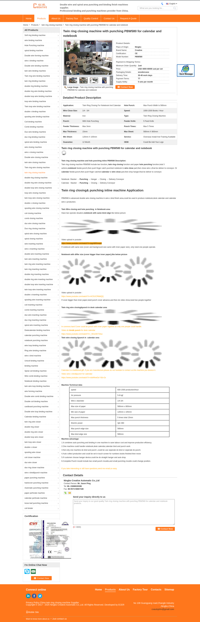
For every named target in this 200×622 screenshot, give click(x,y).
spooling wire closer (33, 452)
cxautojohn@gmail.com (163, 609)
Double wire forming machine (36, 56)
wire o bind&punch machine (36, 473)
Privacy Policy (32, 602)
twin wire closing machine (35, 162)
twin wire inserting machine (36, 259)
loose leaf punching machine (36, 503)
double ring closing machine (36, 178)
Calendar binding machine (35, 417)
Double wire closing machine (36, 157)
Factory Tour (72, 18)
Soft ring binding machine (35, 35)
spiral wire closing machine (36, 234)
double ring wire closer (34, 432)
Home (28, 18)
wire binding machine (33, 40)
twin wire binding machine (35, 71)
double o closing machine (35, 203)
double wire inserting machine (37, 254)
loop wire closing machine (35, 193)
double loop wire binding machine (38, 96)
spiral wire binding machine (36, 142)
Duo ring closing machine (35, 228)
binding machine (31, 366)
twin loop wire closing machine (37, 198)
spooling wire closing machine (37, 208)
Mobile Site (32, 612)
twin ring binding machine (35, 81)
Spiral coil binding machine (36, 371)
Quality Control (91, 18)
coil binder (29, 508)
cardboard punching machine (36, 406)
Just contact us (59, 619)
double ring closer (32, 427)
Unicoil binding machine (34, 361)
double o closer (31, 447)
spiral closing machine (34, 239)
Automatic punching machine (36, 488)
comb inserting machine (34, 310)
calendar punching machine (36, 335)
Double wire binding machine (36, 66)
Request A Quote (128, 18)
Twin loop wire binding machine (37, 106)
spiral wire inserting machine (36, 325)
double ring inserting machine (37, 274)
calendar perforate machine (36, 498)
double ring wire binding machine (38, 91)
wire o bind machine (33, 356)
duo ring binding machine (35, 137)
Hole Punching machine (34, 45)
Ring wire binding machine (35, 351)
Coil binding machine (33, 122)
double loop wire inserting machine (39, 284)
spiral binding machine (34, 50)
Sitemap (169, 589)
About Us (56, 18)
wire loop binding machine (35, 345)
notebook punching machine (36, 340)
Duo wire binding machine (35, 132)
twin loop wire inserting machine (38, 289)
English (172, 4)
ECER (121, 605)
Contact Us (109, 18)
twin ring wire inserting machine (37, 264)
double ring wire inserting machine (39, 279)
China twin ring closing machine (55, 602)
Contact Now (127, 87)
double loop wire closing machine (38, 188)
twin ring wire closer (33, 422)
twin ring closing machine (52, 25)
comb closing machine (34, 218)
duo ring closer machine (34, 467)
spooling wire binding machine (37, 117)
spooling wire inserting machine (37, 300)
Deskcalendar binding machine (37, 330)
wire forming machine (33, 391)
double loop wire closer (34, 437)
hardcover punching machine (36, 483)
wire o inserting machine (34, 249)
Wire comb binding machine (36, 376)
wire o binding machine (34, 61)
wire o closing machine (34, 152)
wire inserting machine (34, 244)
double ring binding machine (36, 86)
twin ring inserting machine (35, 269)
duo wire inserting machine (36, 315)
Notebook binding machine (35, 381)
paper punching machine (35, 478)
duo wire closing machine (35, 223)
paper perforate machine (35, 493)
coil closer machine (32, 457)
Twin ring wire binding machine (37, 76)
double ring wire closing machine (38, 183)
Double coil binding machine (36, 401)
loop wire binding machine (35, 101)
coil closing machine (33, 213)
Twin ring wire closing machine (37, 167)
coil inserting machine (33, 305)
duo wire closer (31, 462)
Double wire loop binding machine (38, 412)
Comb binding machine (34, 127)
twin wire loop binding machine (37, 386)
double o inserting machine (36, 295)
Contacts (156, 589)
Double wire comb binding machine (39, 396)
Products (41, 18)
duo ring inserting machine (35, 320)
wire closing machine (33, 147)
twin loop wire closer (33, 442)
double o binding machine (35, 111)
